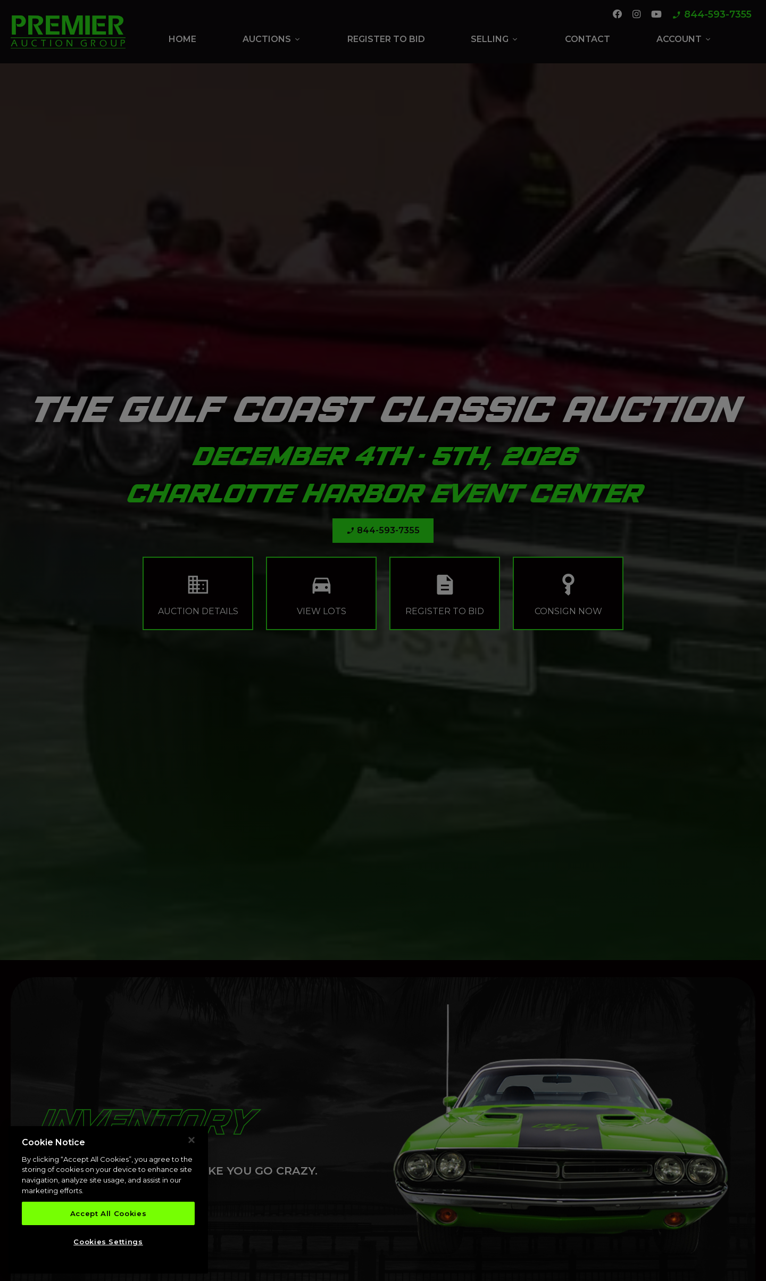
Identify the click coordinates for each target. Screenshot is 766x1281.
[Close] (191, 1141)
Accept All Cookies (108, 1214)
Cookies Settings (108, 1242)
